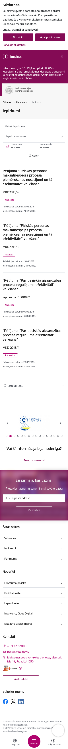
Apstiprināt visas (50, 37)
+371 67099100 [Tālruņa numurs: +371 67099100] (16, 646)
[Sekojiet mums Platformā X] (13, 701)
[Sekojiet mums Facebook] (5, 701)
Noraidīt (18, 37)
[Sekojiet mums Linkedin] (21, 701)
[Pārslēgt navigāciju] (34, 741)
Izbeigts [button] (9, 254)
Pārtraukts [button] (10, 355)
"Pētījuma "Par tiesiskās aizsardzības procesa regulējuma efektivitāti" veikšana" (32, 284)
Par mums (10, 558)
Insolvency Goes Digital (18, 613)
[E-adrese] (10, 668)
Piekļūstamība (12, 593)
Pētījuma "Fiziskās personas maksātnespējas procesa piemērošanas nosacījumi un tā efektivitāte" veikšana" (27, 177)
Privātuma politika (15, 583)
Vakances (10, 538)
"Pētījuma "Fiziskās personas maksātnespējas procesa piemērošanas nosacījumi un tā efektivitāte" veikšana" (27, 232)
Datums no (16, 144)
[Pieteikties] (34, 510)
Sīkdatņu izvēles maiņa (18, 623)
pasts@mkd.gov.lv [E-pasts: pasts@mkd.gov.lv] (18, 651)
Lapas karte (11, 603)
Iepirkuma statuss (16, 136)
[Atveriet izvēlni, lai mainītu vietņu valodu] (14, 742)
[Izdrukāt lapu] (34, 385)
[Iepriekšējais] (7, 423)
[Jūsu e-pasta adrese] (34, 498)
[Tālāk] (60, 423)
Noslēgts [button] (9, 200)
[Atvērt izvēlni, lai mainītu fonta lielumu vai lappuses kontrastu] (53, 742)
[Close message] (62, 56)
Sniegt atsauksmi (34, 460)
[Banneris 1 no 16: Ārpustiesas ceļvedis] (34, 423)
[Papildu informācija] (20, 668)
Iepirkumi (10, 548)
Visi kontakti (21, 679)
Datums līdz (46, 144)
